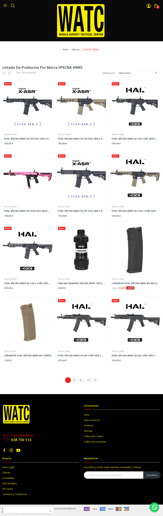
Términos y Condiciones (14, 494)
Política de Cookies (93, 436)
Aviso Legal (8, 467)
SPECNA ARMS (10, 135)
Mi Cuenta (7, 488)
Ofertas (6, 472)
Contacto (88, 425)
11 (88, 380)
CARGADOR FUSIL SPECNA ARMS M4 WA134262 (135, 283)
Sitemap (88, 430)
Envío (86, 414)
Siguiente (95, 380)
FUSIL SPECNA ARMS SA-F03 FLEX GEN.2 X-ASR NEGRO (27, 138)
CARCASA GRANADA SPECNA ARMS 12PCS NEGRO (81, 283)
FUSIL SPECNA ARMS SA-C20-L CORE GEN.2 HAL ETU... (135, 210)
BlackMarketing (10, 512)
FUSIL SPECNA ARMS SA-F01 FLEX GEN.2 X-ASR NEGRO (81, 210)
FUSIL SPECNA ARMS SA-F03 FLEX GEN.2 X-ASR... (81, 138)
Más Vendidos (9, 483)
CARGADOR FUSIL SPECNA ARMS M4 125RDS (27, 355)
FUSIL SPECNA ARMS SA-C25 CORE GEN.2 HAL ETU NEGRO (135, 138)
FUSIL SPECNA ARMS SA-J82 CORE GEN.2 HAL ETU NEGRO (135, 355)
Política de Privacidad (95, 441)
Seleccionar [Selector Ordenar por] (138, 73)
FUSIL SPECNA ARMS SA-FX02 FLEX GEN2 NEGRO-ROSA (27, 210)
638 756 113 (21, 440)
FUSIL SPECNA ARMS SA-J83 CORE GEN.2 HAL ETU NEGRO (81, 355)
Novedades (8, 477)
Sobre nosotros (92, 420)
